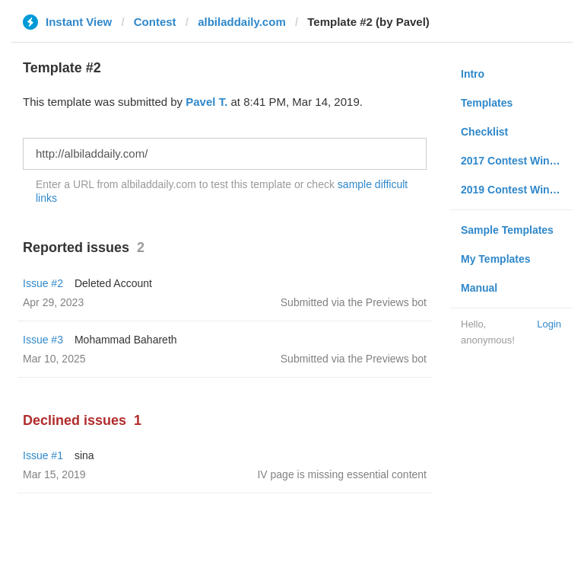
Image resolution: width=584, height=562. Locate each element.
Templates (487, 103)
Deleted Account (113, 283)
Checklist (484, 132)
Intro (472, 74)
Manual (479, 288)
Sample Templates (507, 230)
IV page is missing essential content (342, 474)
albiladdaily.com (242, 21)
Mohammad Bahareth (126, 340)
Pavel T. (206, 101)
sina (84, 455)
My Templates (496, 259)
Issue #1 (43, 455)
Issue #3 (43, 340)
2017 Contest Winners (516, 161)
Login (549, 324)
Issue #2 (43, 283)
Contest (155, 21)
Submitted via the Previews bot (354, 302)
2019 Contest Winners (516, 190)
